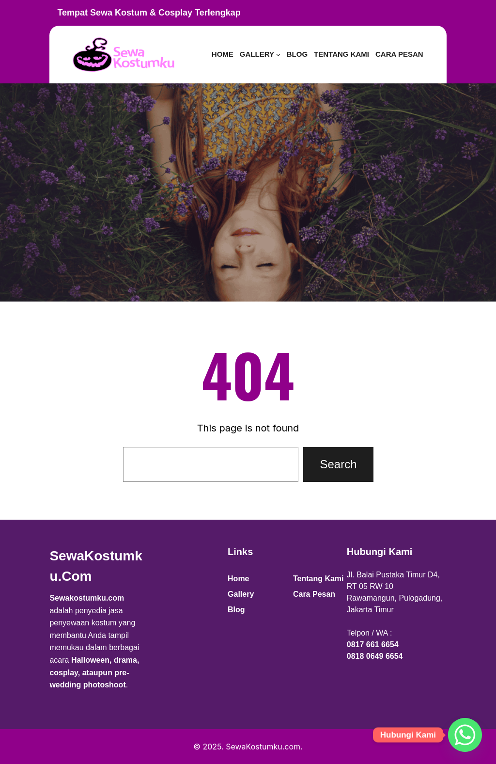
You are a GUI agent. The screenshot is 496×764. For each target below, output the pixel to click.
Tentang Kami (318, 578)
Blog (236, 609)
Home (238, 578)
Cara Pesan (314, 594)
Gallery (241, 594)
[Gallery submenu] (278, 54)
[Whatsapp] (465, 735)
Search (338, 464)
